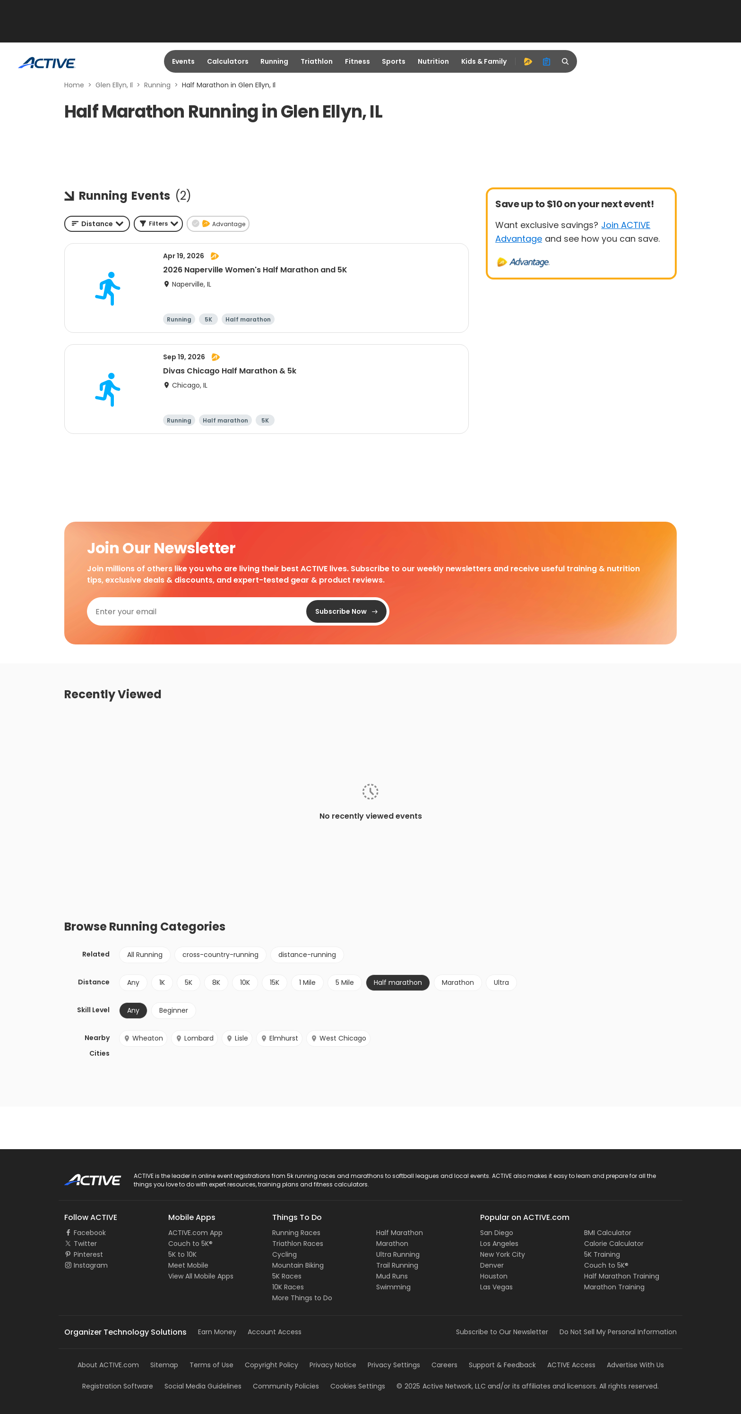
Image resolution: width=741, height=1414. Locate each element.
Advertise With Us (635, 1365)
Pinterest (88, 1254)
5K (188, 982)
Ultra (501, 982)
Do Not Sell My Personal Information (618, 1332)
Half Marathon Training (621, 1276)
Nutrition (433, 61)
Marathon (458, 982)
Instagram (91, 1265)
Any (133, 982)
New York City (502, 1254)
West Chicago (338, 1038)
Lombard (194, 1038)
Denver (492, 1265)
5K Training (602, 1254)
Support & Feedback (502, 1365)
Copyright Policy (271, 1365)
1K (162, 982)
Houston (494, 1276)
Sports (393, 61)
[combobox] (97, 224)
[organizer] (546, 61)
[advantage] (527, 61)
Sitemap (164, 1365)
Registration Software (117, 1386)
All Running (145, 954)
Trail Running (397, 1265)
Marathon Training (614, 1287)
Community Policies (286, 1386)
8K (216, 982)
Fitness (357, 61)
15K (274, 982)
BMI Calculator (607, 1232)
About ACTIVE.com (108, 1365)
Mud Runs (392, 1276)
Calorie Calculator (614, 1243)
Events (183, 61)
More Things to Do (302, 1298)
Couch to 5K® (190, 1243)
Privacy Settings (394, 1365)
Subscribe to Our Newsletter (502, 1332)
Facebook (90, 1232)
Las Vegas (496, 1287)
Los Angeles (499, 1243)
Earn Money (217, 1332)
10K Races (288, 1287)
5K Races (287, 1276)
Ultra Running (398, 1254)
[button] (158, 224)
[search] (565, 61)
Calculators (228, 61)
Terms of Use (211, 1365)
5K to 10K (182, 1254)
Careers (444, 1365)
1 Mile (307, 982)
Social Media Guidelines (202, 1386)
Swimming (393, 1287)
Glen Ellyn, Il (114, 85)
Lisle (237, 1038)
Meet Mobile (188, 1265)
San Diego (496, 1232)
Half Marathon (399, 1232)
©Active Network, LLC (441, 1386)
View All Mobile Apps (200, 1276)
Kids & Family (484, 61)
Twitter (85, 1243)
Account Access (275, 1332)
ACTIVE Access (571, 1365)
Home (74, 85)
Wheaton (143, 1038)
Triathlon (317, 61)
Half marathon (398, 982)
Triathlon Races (297, 1243)
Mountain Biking (298, 1265)
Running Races (296, 1232)
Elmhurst (279, 1038)
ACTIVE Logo (84, 1176)
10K (245, 982)
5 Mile (345, 982)
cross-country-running (220, 954)
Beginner (173, 1010)
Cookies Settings (357, 1386)
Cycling (284, 1254)
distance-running (307, 954)
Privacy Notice (333, 1365)
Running (274, 61)
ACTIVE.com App (195, 1232)
